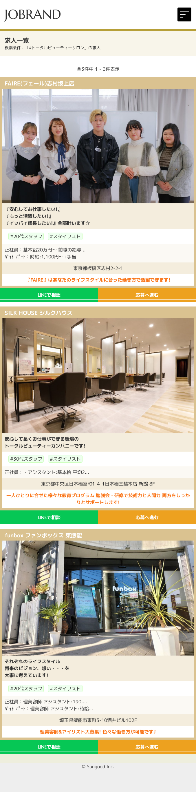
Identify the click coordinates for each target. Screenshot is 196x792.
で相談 (49, 295)
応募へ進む (147, 295)
